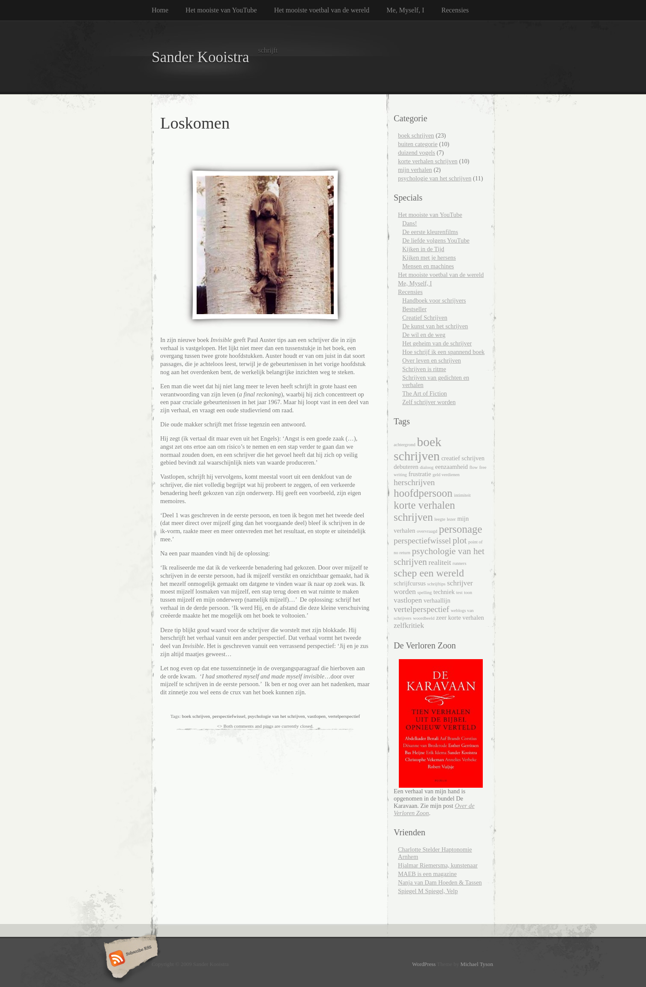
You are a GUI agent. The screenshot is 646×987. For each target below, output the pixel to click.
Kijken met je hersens (429, 257)
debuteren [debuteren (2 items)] (406, 466)
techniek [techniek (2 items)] (444, 591)
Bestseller (414, 309)
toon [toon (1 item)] (468, 592)
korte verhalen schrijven (428, 161)
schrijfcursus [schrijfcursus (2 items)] (410, 583)
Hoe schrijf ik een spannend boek (443, 351)
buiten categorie (417, 144)
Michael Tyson (477, 964)
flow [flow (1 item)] (474, 467)
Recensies (455, 10)
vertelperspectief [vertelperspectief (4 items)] (421, 609)
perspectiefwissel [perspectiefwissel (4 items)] (422, 540)
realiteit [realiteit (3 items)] (439, 562)
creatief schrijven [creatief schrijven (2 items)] (462, 458)
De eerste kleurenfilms (430, 231)
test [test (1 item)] (459, 592)
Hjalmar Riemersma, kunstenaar (438, 865)
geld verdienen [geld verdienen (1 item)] (446, 474)
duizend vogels (416, 152)
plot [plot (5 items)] (459, 540)
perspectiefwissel (228, 716)
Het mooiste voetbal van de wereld (322, 10)
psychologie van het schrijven (276, 716)
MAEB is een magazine (427, 873)
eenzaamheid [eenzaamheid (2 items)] (451, 466)
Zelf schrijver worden (429, 402)
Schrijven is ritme (424, 369)
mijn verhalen (415, 169)
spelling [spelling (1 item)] (424, 592)
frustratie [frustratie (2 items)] (419, 474)
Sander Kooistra (200, 57)
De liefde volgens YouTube (436, 240)
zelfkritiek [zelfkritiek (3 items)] (409, 625)
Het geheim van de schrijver (437, 343)
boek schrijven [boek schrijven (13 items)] (417, 449)
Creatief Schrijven (424, 317)
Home (160, 10)
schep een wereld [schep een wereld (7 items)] (429, 573)
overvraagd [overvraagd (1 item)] (427, 531)
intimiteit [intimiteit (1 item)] (462, 495)
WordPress (424, 964)
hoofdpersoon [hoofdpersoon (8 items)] (423, 493)
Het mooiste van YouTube (221, 10)
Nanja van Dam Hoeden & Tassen (440, 882)
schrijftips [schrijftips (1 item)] (436, 584)
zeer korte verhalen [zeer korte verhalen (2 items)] (460, 617)
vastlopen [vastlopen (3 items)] (408, 600)
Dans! (409, 223)
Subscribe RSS (130, 959)
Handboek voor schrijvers (434, 300)
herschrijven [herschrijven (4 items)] (414, 482)
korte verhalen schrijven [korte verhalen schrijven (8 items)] (424, 511)
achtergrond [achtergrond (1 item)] (405, 444)
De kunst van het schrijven (435, 326)
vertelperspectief (344, 716)
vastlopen (316, 716)
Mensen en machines (428, 266)
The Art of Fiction (424, 393)
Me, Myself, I (405, 10)
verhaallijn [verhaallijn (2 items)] (437, 600)
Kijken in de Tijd (423, 249)
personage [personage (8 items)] (460, 529)
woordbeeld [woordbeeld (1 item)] (423, 618)
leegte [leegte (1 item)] (439, 519)
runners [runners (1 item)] (460, 563)
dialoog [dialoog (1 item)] (427, 467)
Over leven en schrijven (431, 360)
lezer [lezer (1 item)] (451, 519)
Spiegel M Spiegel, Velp (428, 891)
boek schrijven (196, 716)
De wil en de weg (424, 334)
